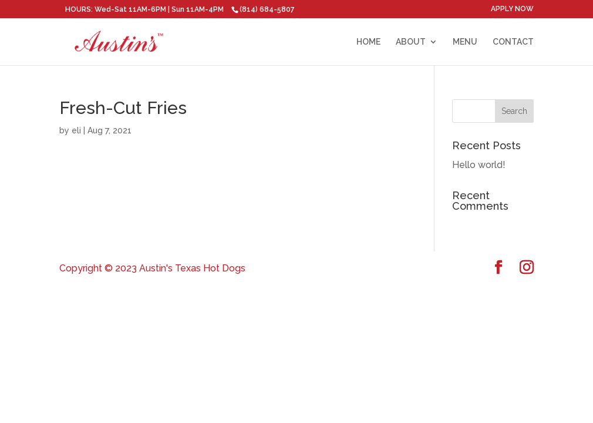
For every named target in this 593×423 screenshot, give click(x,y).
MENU (465, 42)
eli (76, 130)
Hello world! (479, 164)
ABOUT (411, 42)
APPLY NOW (512, 9)
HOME (368, 42)
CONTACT (513, 42)
